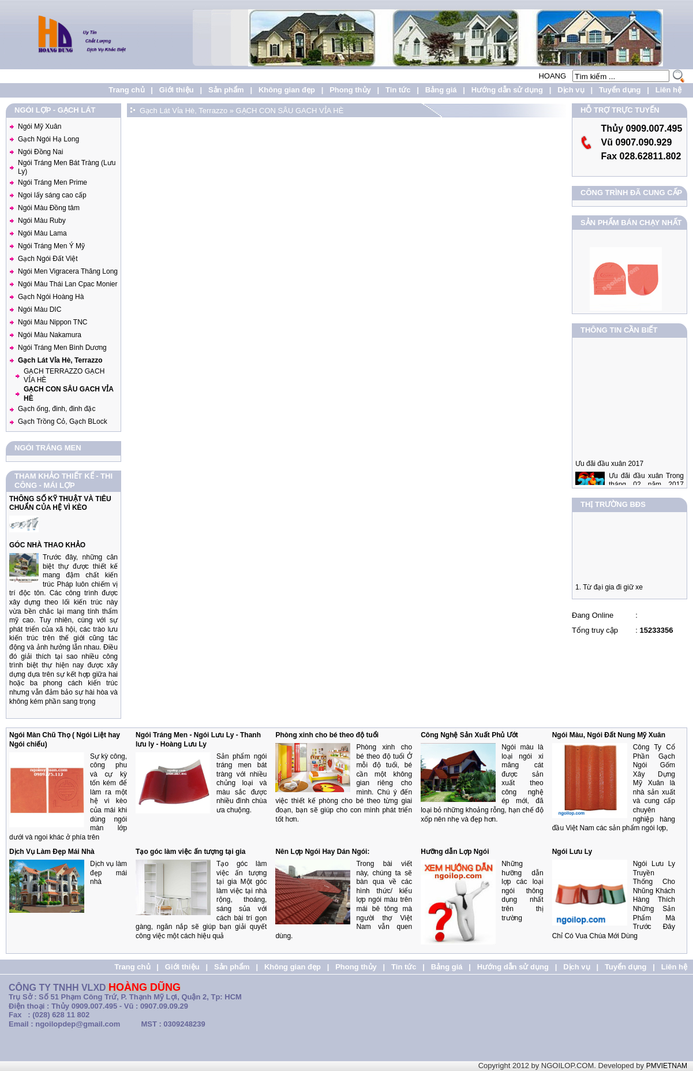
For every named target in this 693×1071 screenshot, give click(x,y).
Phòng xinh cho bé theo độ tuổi (327, 735)
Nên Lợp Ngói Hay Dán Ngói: (322, 852)
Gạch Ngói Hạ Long (48, 139)
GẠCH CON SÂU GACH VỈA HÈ (290, 110)
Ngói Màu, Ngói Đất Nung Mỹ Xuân (608, 735)
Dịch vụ (570, 89)
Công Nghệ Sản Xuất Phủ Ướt (469, 735)
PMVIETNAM (666, 1066)
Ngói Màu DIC (39, 309)
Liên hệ (668, 89)
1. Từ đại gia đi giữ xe (609, 591)
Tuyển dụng (620, 89)
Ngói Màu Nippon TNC (53, 322)
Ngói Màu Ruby (42, 221)
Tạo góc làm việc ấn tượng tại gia (190, 852)
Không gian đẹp (287, 89)
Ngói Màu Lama (42, 233)
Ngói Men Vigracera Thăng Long (68, 271)
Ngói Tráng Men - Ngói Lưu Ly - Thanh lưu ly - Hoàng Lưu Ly (198, 739)
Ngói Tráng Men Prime (52, 182)
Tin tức (397, 89)
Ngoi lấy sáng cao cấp (52, 195)
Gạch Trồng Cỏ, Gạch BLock (62, 421)
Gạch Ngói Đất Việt (47, 259)
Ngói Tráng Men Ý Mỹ (51, 246)
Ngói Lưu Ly (572, 852)
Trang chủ (126, 89)
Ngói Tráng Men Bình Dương (62, 348)
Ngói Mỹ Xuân (39, 126)
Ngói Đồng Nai (40, 152)
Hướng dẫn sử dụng (507, 89)
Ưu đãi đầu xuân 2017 (609, 471)
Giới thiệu (176, 89)
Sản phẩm (226, 89)
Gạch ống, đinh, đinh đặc (56, 409)
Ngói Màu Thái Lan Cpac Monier (68, 284)
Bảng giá (441, 89)
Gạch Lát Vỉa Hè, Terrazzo (60, 360)
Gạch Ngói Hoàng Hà (51, 297)
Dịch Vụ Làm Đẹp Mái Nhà (52, 852)
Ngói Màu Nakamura (49, 335)
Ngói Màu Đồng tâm (49, 208)
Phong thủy (350, 89)
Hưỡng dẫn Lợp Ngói (455, 852)
